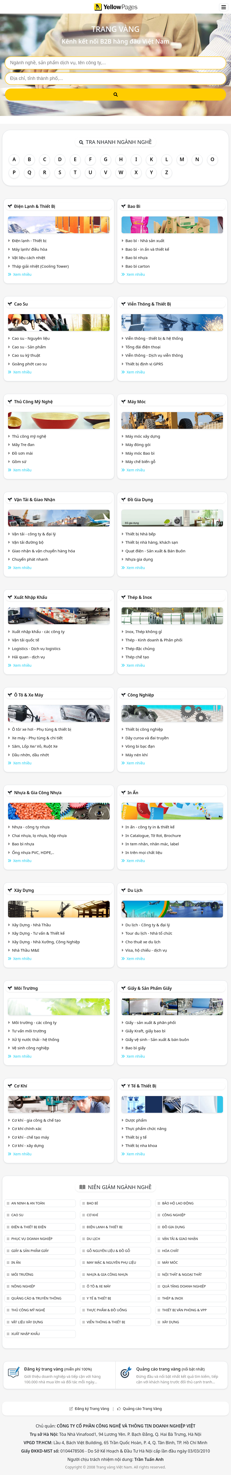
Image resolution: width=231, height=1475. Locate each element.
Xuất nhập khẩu (30, 597)
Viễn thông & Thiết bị (149, 304)
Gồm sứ (19, 461)
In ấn (133, 792)
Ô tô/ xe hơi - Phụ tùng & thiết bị (41, 729)
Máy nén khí (136, 754)
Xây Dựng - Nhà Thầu (31, 924)
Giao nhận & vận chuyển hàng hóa (43, 550)
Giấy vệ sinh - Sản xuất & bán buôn (157, 1039)
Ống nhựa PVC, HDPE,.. (33, 852)
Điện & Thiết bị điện (28, 1227)
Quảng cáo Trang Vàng (142, 1408)
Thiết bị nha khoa (141, 1145)
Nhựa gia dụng (139, 559)
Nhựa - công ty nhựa (31, 826)
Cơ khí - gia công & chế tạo (36, 1120)
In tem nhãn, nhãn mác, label (152, 843)
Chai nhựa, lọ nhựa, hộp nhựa (39, 835)
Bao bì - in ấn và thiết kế (147, 249)
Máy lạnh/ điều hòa (29, 249)
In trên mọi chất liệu (143, 852)
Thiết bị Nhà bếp (140, 533)
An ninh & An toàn (28, 1203)
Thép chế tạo (137, 656)
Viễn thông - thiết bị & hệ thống (154, 338)
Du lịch (135, 890)
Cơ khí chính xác (27, 1128)
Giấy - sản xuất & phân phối (150, 1022)
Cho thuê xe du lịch (142, 941)
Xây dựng (24, 890)
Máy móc (137, 402)
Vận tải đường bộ (27, 542)
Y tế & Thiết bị (142, 1086)
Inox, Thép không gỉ (143, 631)
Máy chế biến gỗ (140, 461)
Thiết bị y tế (136, 1137)
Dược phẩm (136, 1120)
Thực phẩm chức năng (145, 1128)
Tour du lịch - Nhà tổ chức (148, 933)
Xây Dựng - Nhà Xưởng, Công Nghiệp (46, 941)
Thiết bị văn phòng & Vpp (184, 1310)
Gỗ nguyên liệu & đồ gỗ (108, 1250)
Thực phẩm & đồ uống (107, 1310)
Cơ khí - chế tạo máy (30, 1137)
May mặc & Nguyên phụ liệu (111, 1262)
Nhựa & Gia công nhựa (37, 792)
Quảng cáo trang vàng (170, 1369)
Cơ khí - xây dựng (28, 1145)
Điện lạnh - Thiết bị (29, 240)
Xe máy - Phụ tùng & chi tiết (37, 737)
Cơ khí (20, 1086)
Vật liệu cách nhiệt (28, 257)
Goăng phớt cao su (29, 363)
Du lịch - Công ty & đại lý (147, 924)
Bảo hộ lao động (178, 1203)
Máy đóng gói (137, 444)
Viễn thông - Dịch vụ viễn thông (154, 355)
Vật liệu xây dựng (27, 1322)
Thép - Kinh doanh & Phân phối (153, 639)
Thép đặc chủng (139, 648)
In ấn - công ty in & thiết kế (149, 826)
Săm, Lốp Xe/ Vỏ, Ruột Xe (35, 746)
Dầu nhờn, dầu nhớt (30, 754)
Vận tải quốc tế (25, 639)
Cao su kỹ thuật (26, 355)
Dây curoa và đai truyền (146, 737)
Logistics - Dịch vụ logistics (36, 648)
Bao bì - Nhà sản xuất (144, 240)
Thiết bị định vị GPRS (144, 363)
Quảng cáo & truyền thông (36, 1298)
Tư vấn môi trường (29, 1030)
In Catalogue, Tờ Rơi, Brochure (153, 835)
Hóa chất (170, 1250)
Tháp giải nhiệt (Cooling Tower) (40, 266)
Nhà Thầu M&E (25, 950)
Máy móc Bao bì (139, 453)
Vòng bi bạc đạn (140, 746)
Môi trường (26, 988)
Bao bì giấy (135, 1047)
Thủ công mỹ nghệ (33, 402)
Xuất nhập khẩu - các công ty (38, 631)
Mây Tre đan (23, 444)
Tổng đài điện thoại (142, 346)
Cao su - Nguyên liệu (31, 338)
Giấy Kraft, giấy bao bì (145, 1030)
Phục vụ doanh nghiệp (31, 1238)
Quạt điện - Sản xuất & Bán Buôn (155, 550)
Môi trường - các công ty (34, 1022)
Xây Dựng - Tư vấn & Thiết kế (38, 933)
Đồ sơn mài (22, 453)
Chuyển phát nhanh (30, 559)
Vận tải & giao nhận (34, 499)
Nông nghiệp (23, 1286)
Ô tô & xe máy (28, 695)
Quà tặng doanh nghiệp (184, 1286)
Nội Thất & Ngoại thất (182, 1274)
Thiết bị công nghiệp (144, 729)
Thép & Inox (140, 597)
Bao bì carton (137, 266)
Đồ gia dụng (140, 499)
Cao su (21, 304)
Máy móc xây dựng (142, 436)
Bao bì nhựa (136, 257)
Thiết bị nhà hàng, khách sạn (151, 542)
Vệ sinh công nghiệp (30, 1047)
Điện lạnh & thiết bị (34, 206)
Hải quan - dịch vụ (28, 656)
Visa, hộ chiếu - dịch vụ (146, 950)
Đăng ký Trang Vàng (92, 1408)
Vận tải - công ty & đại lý (34, 533)
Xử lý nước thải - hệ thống (35, 1039)
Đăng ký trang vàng (58, 1369)
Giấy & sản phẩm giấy (150, 988)
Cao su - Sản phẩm (29, 346)
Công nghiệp (141, 695)
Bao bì (134, 206)
